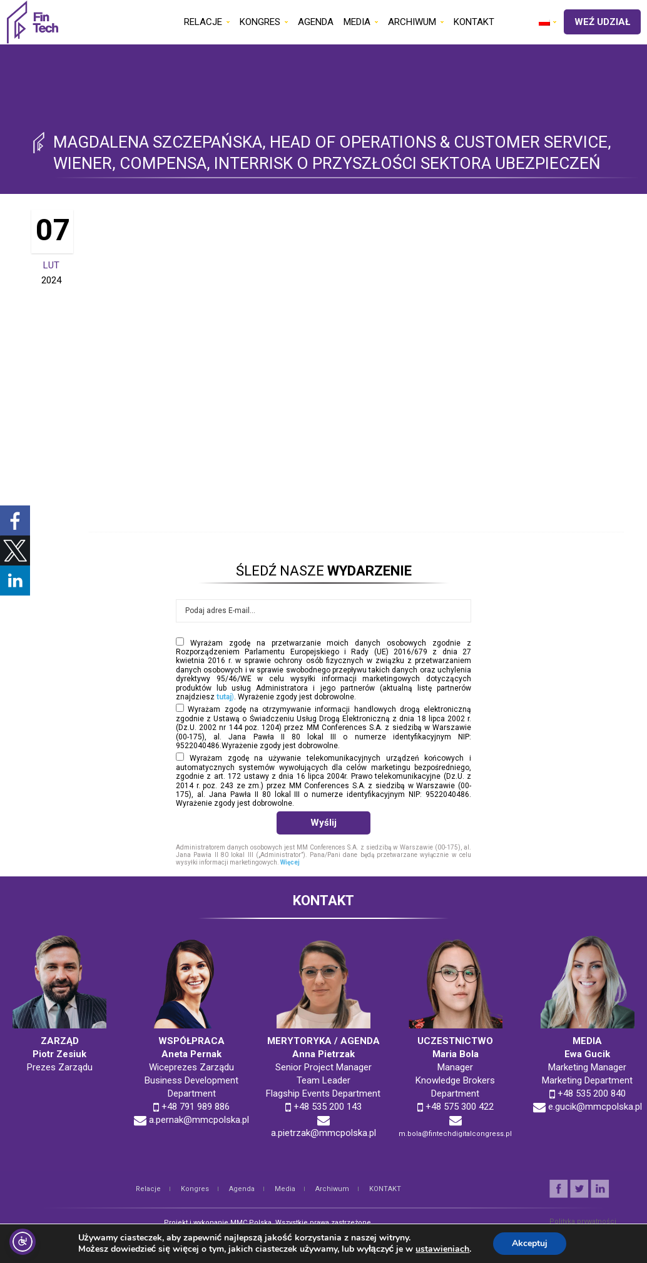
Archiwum (332, 1189)
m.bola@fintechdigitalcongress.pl (455, 1134)
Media (285, 1189)
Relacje (148, 1189)
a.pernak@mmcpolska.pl (199, 1119)
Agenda (242, 1189)
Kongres (195, 1189)
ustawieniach (442, 1249)
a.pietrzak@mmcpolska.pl (323, 1133)
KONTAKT (385, 1189)
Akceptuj (530, 1243)
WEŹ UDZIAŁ (602, 22)
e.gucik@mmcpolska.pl (595, 1106)
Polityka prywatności (582, 1221)
